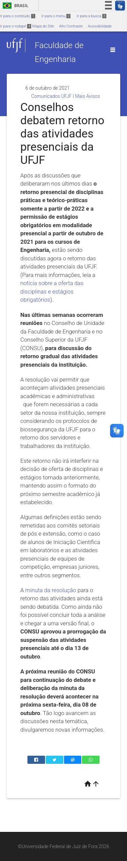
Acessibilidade (99, 26)
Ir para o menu (55, 16)
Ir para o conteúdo (17, 16)
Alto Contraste (71, 26)
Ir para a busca (91, 16)
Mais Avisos (87, 96)
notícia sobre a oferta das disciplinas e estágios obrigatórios (52, 291)
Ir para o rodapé (15, 26)
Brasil (14, 5)
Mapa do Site (43, 26)
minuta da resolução (50, 590)
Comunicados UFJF (51, 96)
